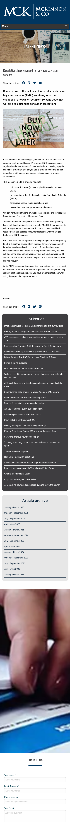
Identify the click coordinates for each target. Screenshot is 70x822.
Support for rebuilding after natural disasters (24, 403)
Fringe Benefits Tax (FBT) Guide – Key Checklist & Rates (30, 357)
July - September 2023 (14, 563)
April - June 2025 (12, 524)
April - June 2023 (12, 569)
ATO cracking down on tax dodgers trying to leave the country (32, 485)
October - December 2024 (16, 535)
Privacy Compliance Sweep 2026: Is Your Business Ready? (31, 431)
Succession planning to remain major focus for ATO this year (32, 351)
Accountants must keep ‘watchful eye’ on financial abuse (30, 462)
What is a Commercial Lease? (18, 474)
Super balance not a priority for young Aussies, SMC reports (31, 392)
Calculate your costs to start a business (22, 414)
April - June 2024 (12, 546)
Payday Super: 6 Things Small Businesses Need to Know (30, 331)
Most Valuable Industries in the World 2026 (24, 368)
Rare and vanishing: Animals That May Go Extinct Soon (29, 468)
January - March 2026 (14, 507)
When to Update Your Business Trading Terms (25, 397)
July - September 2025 (14, 518)
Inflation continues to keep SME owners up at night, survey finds (33, 326)
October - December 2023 (16, 557)
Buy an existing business (15, 363)
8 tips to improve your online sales (20, 479)
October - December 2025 (16, 513)
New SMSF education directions (19, 457)
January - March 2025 (14, 530)
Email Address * (35, 789)
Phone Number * (35, 800)
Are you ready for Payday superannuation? (23, 409)
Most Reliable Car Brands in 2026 (19, 420)
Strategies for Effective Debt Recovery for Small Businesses (32, 346)
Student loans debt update (16, 451)
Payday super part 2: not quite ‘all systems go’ (25, 425)
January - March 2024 (14, 552)
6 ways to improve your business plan (21, 437)
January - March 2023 (14, 574)
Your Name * (35, 778)
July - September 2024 (14, 541)
